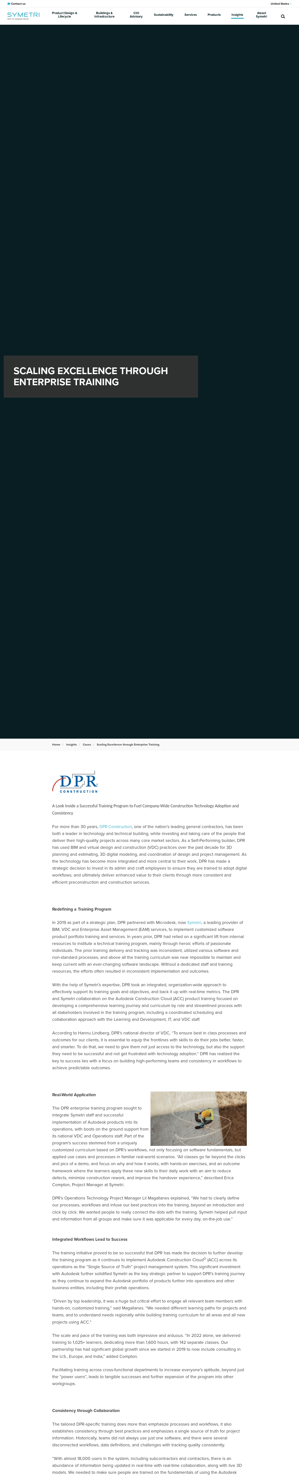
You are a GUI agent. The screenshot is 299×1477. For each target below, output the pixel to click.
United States (281, 3)
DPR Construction (116, 826)
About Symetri (261, 16)
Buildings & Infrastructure (109, 16)
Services (194, 16)
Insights (237, 16)
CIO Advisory (143, 16)
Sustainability (170, 16)
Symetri (194, 922)
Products (216, 16)
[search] (283, 16)
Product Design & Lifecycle (66, 16)
